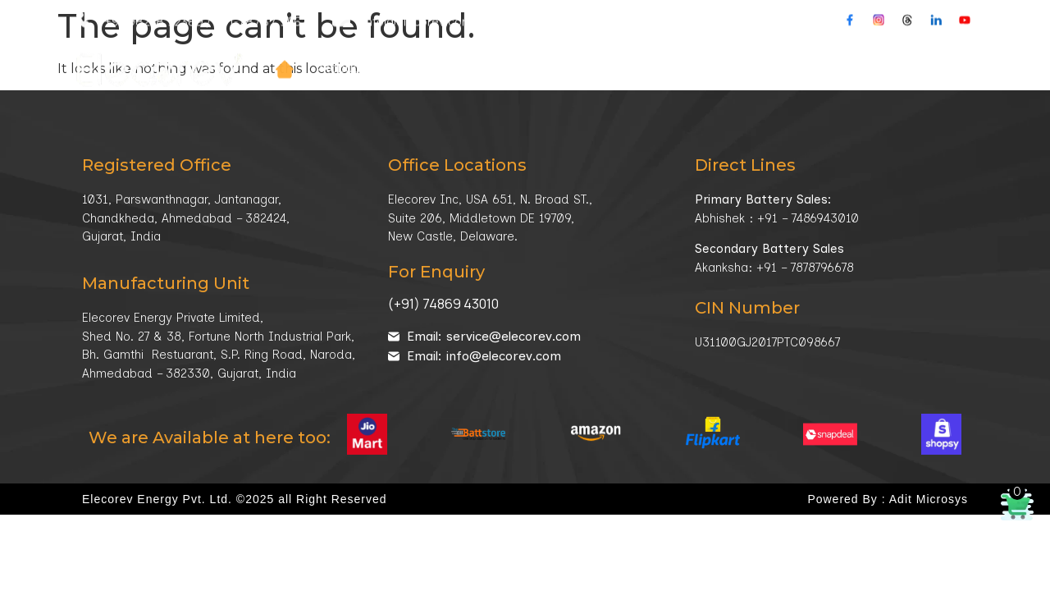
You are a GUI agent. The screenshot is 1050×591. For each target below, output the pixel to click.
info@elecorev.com (418, 8)
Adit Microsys (928, 499)
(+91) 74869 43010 (443, 304)
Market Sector (565, 56)
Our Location (558, 8)
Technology (688, 56)
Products (355, 56)
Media (783, 56)
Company (453, 56)
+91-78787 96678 (265, 8)
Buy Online (945, 55)
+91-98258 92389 (153, 8)
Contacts (862, 55)
